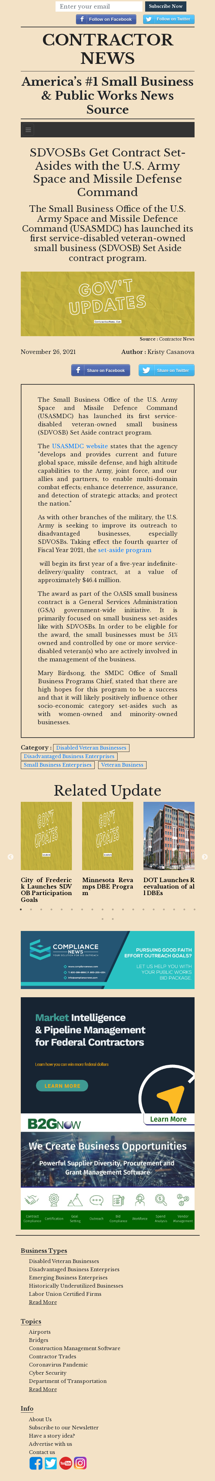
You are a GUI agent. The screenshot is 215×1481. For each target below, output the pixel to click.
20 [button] (112, 919)
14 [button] (153, 909)
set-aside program (124, 550)
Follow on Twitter (173, 19)
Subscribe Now (166, 6)
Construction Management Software (74, 1348)
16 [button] (174, 909)
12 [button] (133, 909)
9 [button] (102, 909)
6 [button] (71, 909)
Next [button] (204, 857)
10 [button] (112, 909)
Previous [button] (10, 857)
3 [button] (41, 909)
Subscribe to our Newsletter (64, 1428)
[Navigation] (28, 130)
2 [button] (31, 909)
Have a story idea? (52, 1436)
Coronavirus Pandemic (58, 1365)
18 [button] (194, 909)
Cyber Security (47, 1373)
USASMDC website (80, 446)
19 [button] (102, 919)
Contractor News (107, 49)
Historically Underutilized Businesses (76, 1286)
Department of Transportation (68, 1381)
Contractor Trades (52, 1357)
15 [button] (163, 909)
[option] (46, 854)
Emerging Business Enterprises (68, 1278)
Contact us (42, 1452)
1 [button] (20, 909)
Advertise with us (50, 1444)
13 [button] (143, 909)
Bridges (38, 1340)
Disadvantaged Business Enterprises (74, 1269)
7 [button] (82, 909)
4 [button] (51, 909)
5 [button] (61, 909)
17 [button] (184, 909)
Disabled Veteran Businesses (64, 1261)
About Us (40, 1419)
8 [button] (92, 909)
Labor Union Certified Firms (65, 1294)
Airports (40, 1332)
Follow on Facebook (110, 19)
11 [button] (123, 909)
